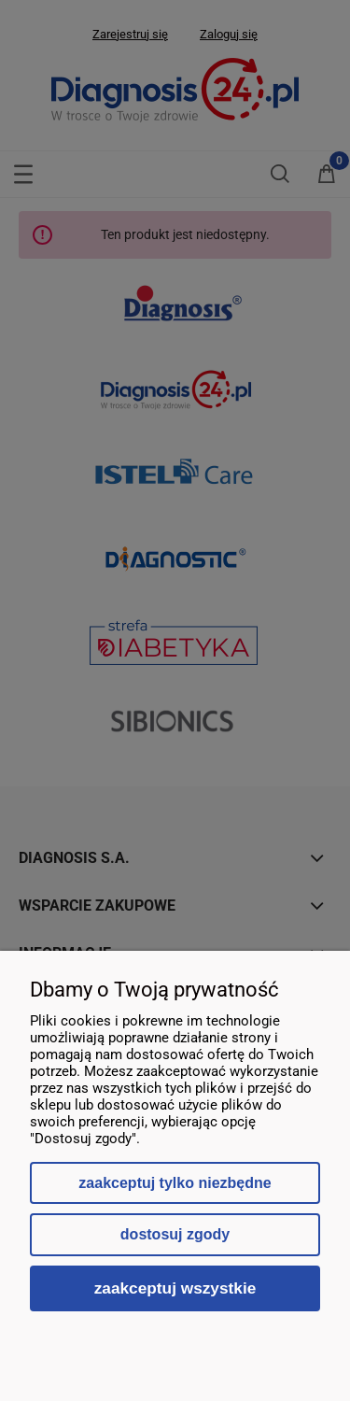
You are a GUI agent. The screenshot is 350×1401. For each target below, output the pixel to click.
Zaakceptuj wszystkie (175, 1288)
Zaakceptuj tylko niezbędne (174, 1183)
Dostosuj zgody (175, 1234)
